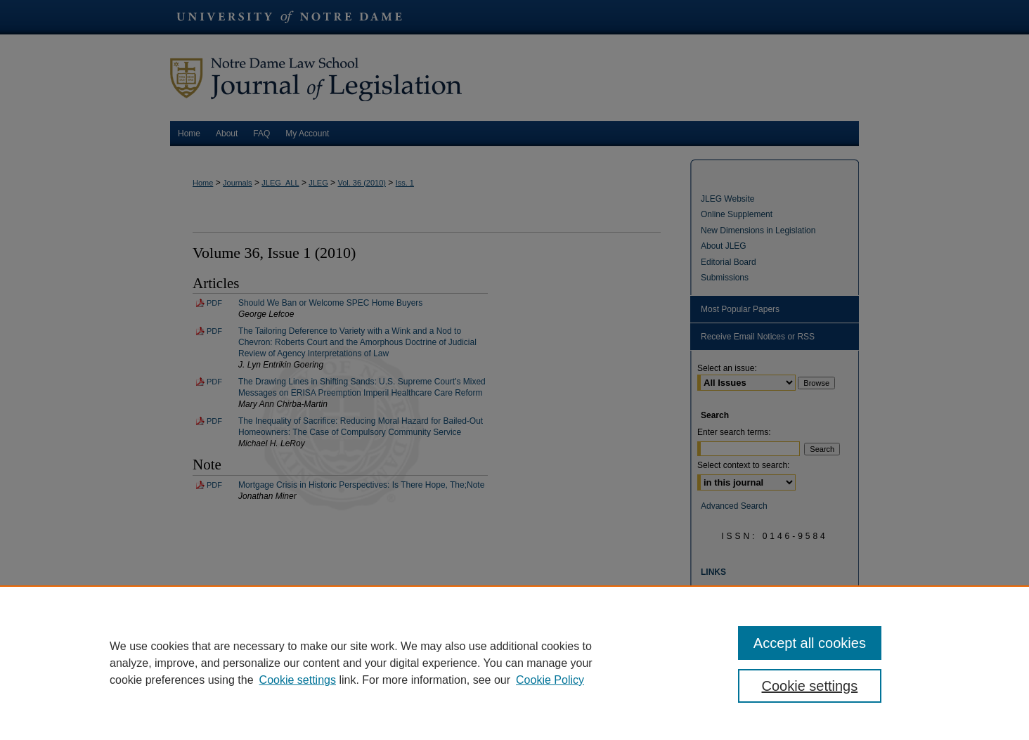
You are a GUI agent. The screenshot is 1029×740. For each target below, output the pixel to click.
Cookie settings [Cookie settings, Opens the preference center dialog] (810, 686)
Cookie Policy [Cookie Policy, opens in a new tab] (550, 680)
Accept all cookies (809, 643)
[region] (514, 662)
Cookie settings (297, 680)
